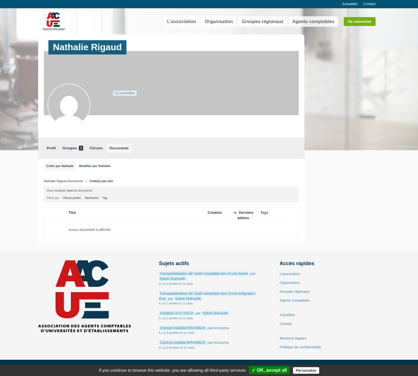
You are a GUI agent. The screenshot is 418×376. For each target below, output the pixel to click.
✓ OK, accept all (269, 370)
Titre (72, 213)
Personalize (306, 370)
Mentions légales (293, 338)
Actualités (350, 4)
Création (215, 213)
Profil (51, 148)
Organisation (219, 21)
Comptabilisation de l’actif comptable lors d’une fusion (204, 273)
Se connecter (359, 21)
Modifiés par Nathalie (95, 166)
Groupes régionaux (263, 21)
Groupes (72, 148)
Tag (105, 198)
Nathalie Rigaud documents (63, 181)
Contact (369, 4)
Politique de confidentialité (300, 347)
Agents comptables (313, 21)
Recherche (92, 198)
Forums (96, 148)
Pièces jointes (72, 198)
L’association (181, 21)
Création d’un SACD (176, 313)
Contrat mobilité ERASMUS (182, 328)
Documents (119, 148)
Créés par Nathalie (60, 166)
